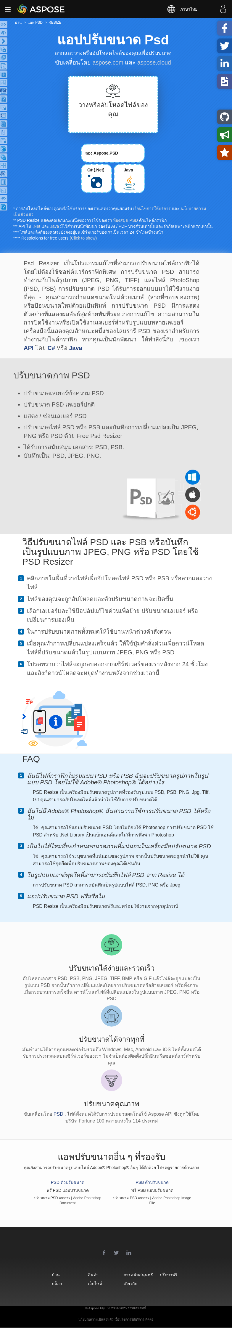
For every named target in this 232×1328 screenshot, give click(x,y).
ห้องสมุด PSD (125, 220)
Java (54, 226)
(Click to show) (83, 238)
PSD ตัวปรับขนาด (67, 1182)
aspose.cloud (154, 62)
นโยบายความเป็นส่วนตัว (95, 1319)
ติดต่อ (149, 1319)
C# (51, 348)
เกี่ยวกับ (135, 1283)
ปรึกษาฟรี (179, 1274)
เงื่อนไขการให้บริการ (152, 208)
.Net (36, 226)
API (28, 348)
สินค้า (92, 1274)
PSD (59, 1114)
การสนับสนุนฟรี (141, 1274)
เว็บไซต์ (94, 1283)
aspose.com (107, 62)
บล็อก (51, 1283)
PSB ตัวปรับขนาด (152, 1182)
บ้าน (50, 1274)
